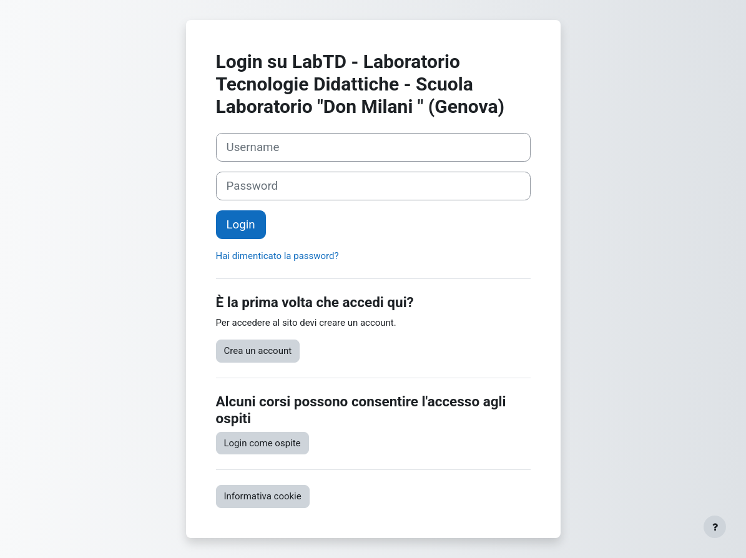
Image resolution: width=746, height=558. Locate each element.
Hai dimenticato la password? (277, 256)
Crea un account (258, 350)
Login (241, 225)
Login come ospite (262, 443)
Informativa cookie (263, 496)
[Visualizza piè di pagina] (715, 527)
